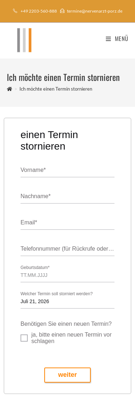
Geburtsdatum (35, 268)
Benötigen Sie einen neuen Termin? (66, 324)
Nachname (36, 196)
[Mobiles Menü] (117, 38)
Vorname (33, 170)
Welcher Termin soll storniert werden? (57, 293)
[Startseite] (9, 89)
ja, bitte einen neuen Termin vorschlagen (71, 338)
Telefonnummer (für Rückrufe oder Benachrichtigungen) (67, 249)
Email (29, 223)
